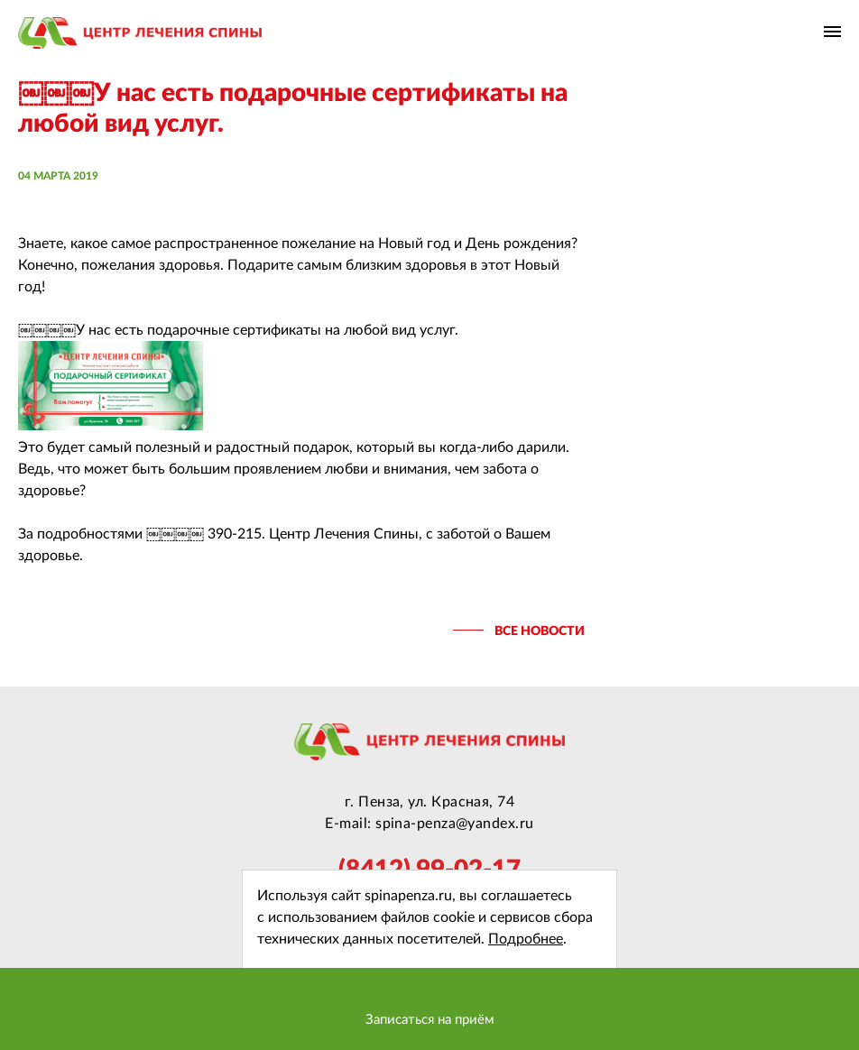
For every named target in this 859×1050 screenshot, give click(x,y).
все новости (539, 631)
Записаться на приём (429, 1020)
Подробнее (525, 939)
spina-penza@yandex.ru (454, 823)
